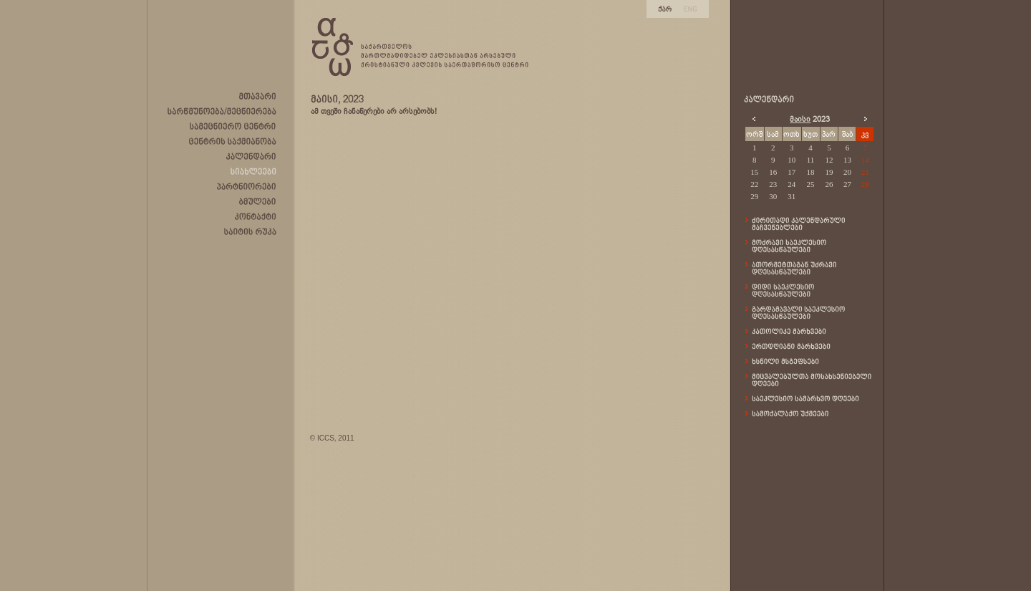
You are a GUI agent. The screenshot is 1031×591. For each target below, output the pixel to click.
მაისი (800, 119)
